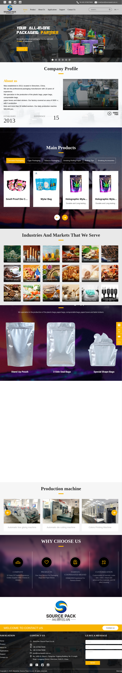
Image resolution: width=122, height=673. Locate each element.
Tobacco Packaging (51, 161)
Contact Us (71, 10)
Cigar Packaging (34, 161)
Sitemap (119, 671)
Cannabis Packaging (16, 161)
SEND (92, 663)
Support (62, 10)
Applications (52, 10)
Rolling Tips (89, 161)
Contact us (110, 628)
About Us (41, 10)
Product (32, 10)
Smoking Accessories (106, 161)
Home (25, 10)
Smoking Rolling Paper (72, 161)
